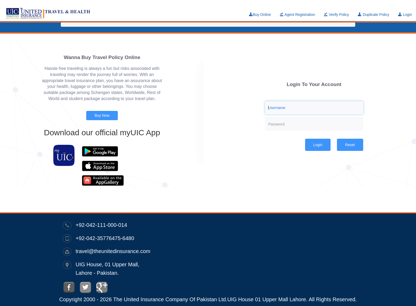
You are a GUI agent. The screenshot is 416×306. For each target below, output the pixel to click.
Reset (350, 145)
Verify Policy (336, 14)
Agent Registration (297, 14)
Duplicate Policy (373, 14)
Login (405, 14)
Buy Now (101, 115)
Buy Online (260, 14)
